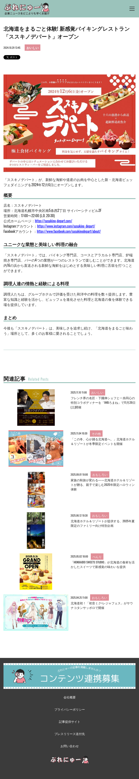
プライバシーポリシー (69, 709)
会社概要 (69, 697)
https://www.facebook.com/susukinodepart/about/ (69, 231)
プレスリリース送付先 (69, 733)
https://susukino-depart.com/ (53, 220)
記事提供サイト (69, 721)
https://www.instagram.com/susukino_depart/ (66, 226)
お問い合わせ (69, 746)
